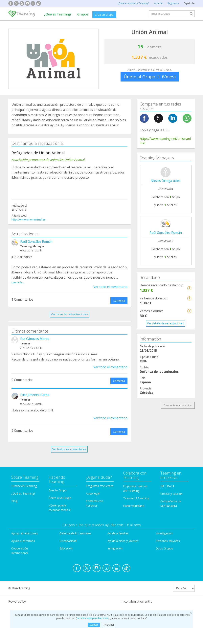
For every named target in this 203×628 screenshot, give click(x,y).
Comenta (119, 296)
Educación (66, 544)
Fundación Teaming (24, 481)
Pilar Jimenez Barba (34, 390)
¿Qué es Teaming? (57, 14)
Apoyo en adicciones (24, 529)
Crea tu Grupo (58, 486)
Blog (14, 496)
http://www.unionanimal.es (28, 219)
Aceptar (93, 624)
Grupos (82, 14)
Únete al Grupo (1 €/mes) (150, 77)
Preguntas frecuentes (99, 481)
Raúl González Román (36, 241)
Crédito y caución (171, 489)
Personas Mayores (168, 536)
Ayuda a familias (117, 529)
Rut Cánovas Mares (34, 334)
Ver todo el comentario (110, 282)
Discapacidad (68, 536)
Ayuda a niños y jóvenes (123, 536)
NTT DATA (167, 481)
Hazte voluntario (133, 501)
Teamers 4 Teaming (136, 494)
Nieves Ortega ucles (165, 180)
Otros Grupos (164, 544)
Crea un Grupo (104, 14)
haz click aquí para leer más (92, 618)
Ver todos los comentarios (69, 445)
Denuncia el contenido (177, 405)
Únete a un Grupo (60, 493)
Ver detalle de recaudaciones (165, 323)
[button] (189, 288)
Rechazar (109, 624)
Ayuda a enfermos (23, 536)
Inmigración (115, 544)
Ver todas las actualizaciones (69, 310)
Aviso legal (93, 489)
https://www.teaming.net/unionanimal (165, 140)
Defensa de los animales (75, 529)
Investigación (164, 529)
